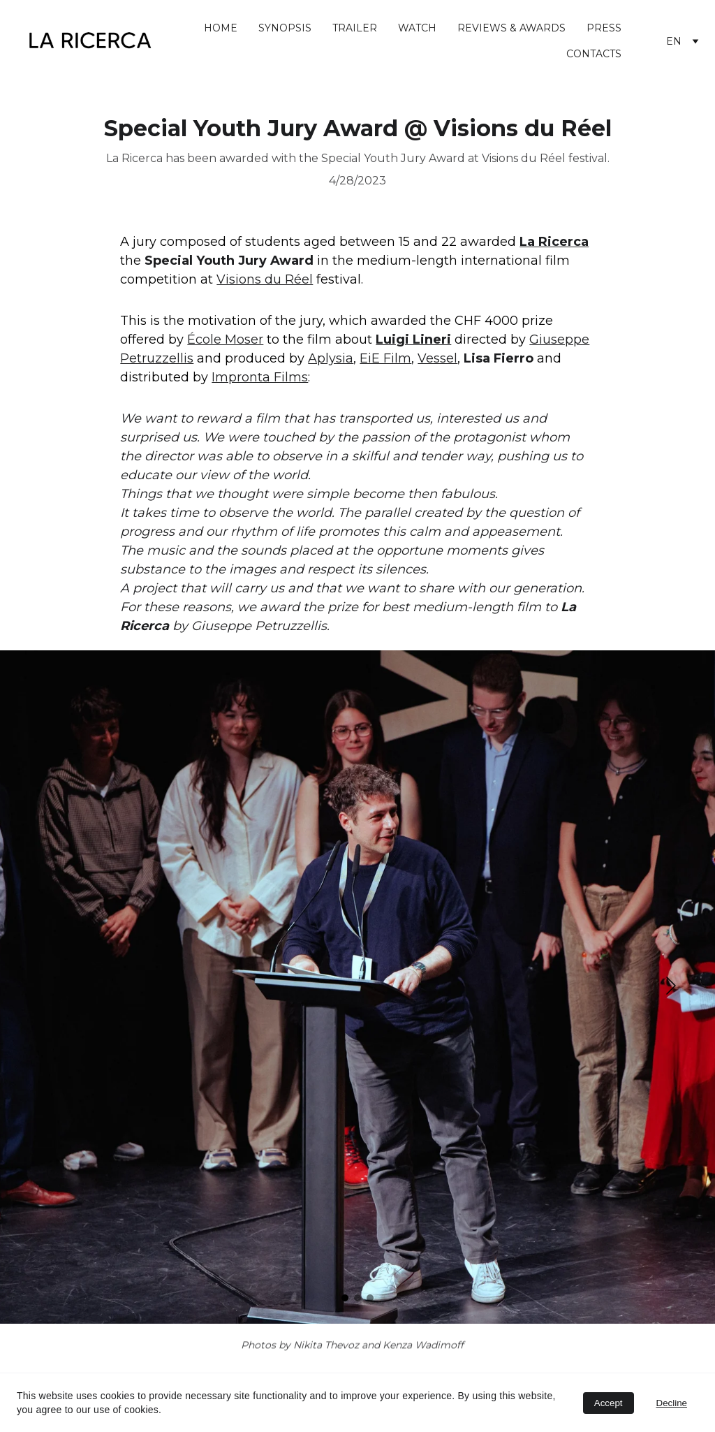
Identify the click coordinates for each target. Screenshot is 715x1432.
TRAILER (354, 28)
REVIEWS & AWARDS (511, 28)
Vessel (437, 358)
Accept (608, 1403)
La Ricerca (554, 241)
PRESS (604, 28)
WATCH (417, 28)
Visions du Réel (264, 279)
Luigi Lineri (413, 339)
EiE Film (385, 358)
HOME (220, 28)
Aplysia (330, 358)
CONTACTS (593, 54)
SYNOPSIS (284, 28)
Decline (671, 1403)
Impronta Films (260, 377)
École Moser (225, 339)
